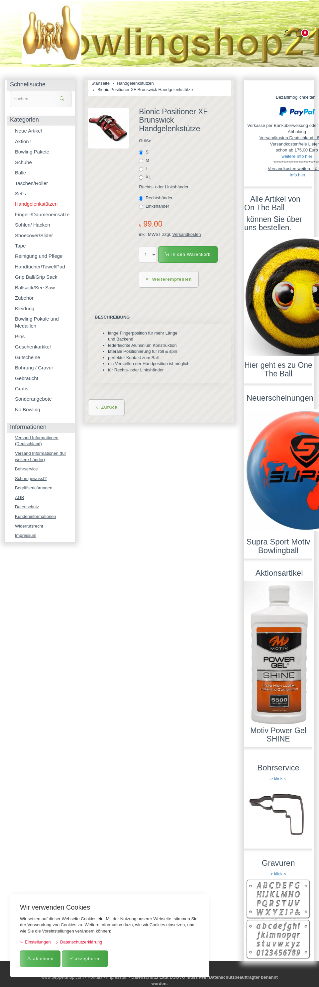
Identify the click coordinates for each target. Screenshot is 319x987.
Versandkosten (186, 234)
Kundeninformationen (35, 516)
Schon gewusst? (31, 478)
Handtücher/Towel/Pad (40, 266)
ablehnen (40, 958)
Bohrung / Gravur (34, 367)
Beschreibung (112, 317)
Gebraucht (26, 378)
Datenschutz (27, 506)
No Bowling (27, 409)
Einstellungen (35, 941)
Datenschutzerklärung (78, 941)
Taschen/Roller (31, 183)
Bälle (20, 172)
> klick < (278, 778)
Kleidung (24, 308)
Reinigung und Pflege (38, 256)
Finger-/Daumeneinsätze (42, 214)
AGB (19, 497)
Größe (145, 140)
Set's (20, 193)
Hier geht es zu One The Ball (278, 369)
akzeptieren (85, 958)
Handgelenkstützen (36, 204)
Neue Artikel (28, 131)
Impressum (25, 535)
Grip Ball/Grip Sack (36, 277)
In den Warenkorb (188, 254)
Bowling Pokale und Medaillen (37, 322)
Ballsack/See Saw (35, 287)
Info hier (297, 174)
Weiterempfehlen (169, 279)
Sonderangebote (33, 399)
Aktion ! (23, 141)
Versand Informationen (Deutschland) (36, 440)
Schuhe (23, 162)
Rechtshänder (156, 198)
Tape (20, 245)
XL (145, 177)
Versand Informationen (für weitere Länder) (40, 456)
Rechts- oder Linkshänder (163, 186)
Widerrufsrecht (29, 526)
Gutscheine (27, 357)
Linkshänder (154, 206)
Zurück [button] (106, 407)
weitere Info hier (296, 156)
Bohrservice (26, 468)
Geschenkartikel (33, 346)
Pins (20, 336)
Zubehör (24, 298)
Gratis (21, 388)
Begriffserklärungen (34, 487)
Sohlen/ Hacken (32, 225)
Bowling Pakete (32, 151)
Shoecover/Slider (34, 235)
